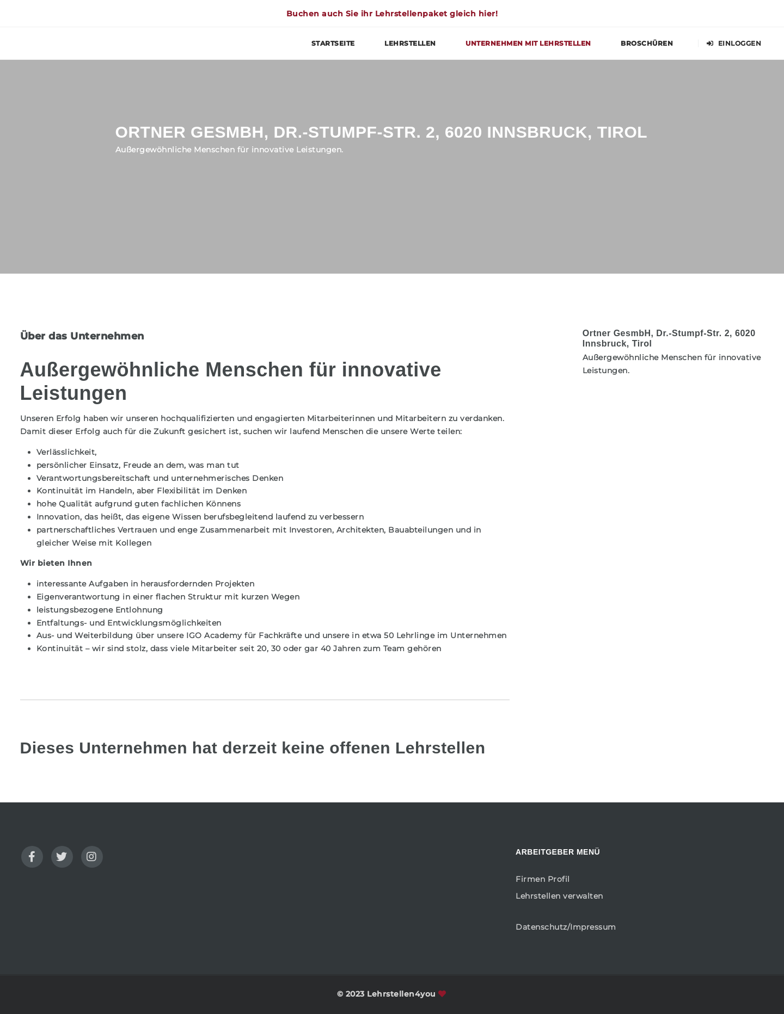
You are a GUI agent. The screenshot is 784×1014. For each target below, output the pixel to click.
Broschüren (647, 43)
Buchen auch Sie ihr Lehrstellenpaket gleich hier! (392, 13)
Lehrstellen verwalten (559, 896)
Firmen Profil (543, 879)
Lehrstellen (410, 43)
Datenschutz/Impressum (566, 927)
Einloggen (734, 43)
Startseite (333, 43)
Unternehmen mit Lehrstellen (528, 43)
